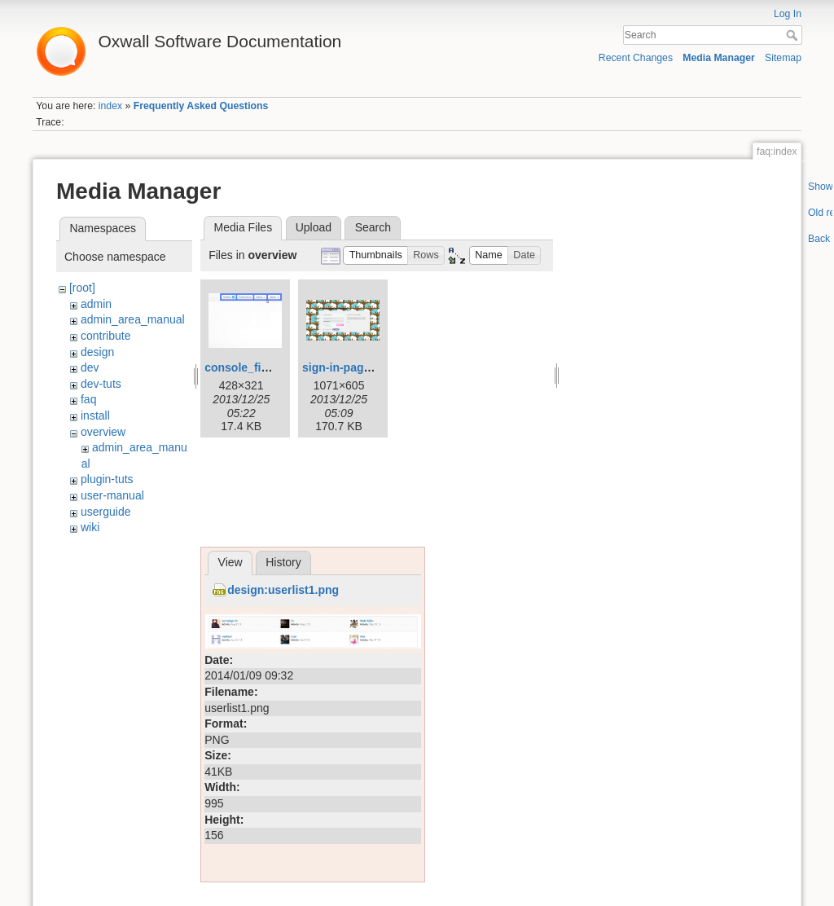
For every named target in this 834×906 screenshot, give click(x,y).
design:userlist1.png (283, 589)
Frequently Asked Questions (201, 106)
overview (103, 431)
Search (793, 35)
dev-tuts (101, 383)
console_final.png (252, 367)
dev (90, 367)
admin (96, 303)
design (97, 351)
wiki (90, 527)
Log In (787, 14)
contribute (105, 335)
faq (88, 399)
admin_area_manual (133, 319)
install (95, 415)
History (283, 562)
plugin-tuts (107, 479)
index (110, 106)
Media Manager (719, 58)
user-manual (112, 495)
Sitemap (783, 58)
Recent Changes (636, 58)
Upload (313, 227)
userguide (106, 511)
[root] (82, 287)
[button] (375, 255)
